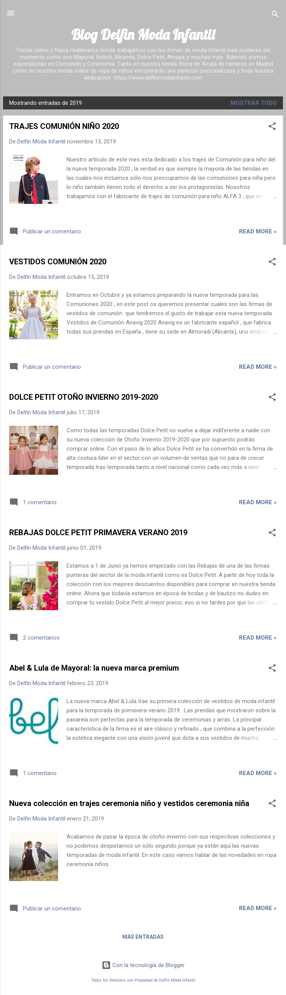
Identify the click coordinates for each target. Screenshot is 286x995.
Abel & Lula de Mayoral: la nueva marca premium (94, 668)
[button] (272, 128)
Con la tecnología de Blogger (143, 965)
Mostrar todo (254, 102)
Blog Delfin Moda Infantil (143, 34)
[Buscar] (275, 15)
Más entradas (143, 937)
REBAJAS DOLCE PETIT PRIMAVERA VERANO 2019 (98, 532)
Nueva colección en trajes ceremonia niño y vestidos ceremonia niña (129, 803)
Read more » (258, 231)
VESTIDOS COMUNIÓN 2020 (57, 261)
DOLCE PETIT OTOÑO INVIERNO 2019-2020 (83, 397)
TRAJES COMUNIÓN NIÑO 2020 (64, 126)
